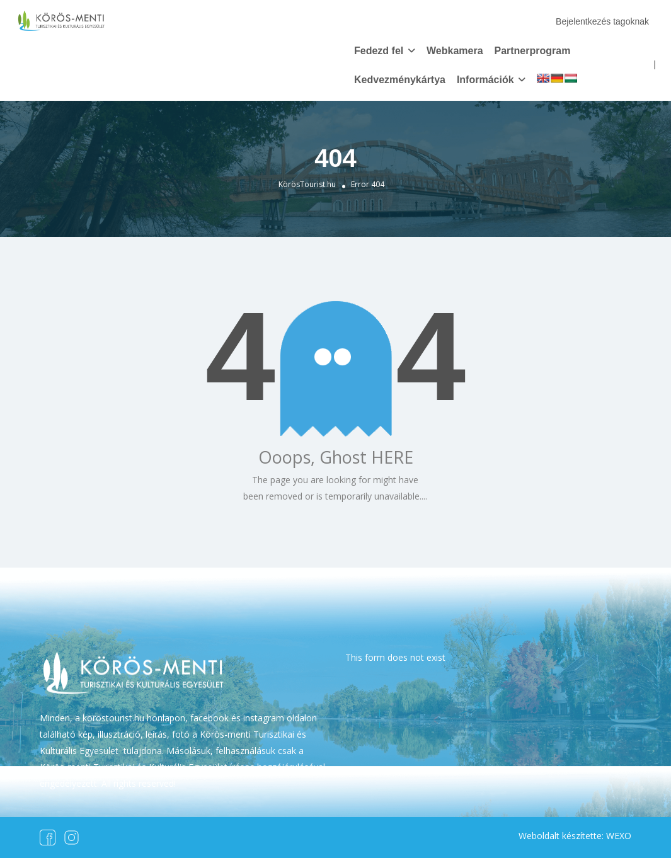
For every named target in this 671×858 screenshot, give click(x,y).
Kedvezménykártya (399, 79)
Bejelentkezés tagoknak (602, 21)
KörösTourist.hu (307, 184)
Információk (485, 79)
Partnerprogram (532, 50)
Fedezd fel (378, 50)
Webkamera (455, 50)
